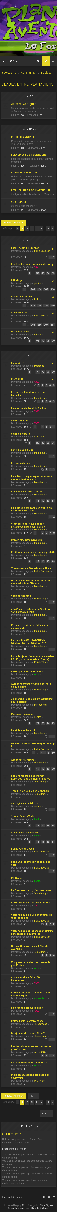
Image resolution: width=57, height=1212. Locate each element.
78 (48, 372)
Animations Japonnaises (25, 832)
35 (53, 273)
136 (52, 305)
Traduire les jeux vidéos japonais (30, 791)
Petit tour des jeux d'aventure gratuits (33, 552)
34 (48, 273)
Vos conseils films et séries (27, 491)
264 (39, 289)
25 (53, 723)
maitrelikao (40, 998)
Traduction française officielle (23, 1208)
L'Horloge (16, 280)
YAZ (36, 267)
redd (36, 674)
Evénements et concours (29, 155)
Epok (37, 819)
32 (37, 273)
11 (37, 500)
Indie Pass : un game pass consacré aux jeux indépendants (31, 478)
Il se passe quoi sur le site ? (27, 1007)
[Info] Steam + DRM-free (25, 248)
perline (37, 283)
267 (46, 324)
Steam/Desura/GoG (22, 816)
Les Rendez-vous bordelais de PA (30, 264)
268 (52, 324)
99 (53, 340)
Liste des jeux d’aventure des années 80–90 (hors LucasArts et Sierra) (32, 658)
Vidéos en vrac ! (20, 420)
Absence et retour (21, 296)
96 (37, 340)
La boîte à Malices (24, 173)
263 (33, 289)
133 (33, 305)
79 (53, 372)
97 (42, 340)
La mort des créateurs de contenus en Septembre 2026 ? (31, 509)
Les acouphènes (20, 463)
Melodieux (39, 398)
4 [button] (36, 228)
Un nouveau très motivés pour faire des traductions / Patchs (31, 582)
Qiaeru (45, 1208)
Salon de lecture (20, 433)
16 (42, 561)
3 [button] (32, 228)
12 (42, 500)
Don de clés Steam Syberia (26, 540)
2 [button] (27, 228)
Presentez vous (20, 331)
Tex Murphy (40, 781)
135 (46, 305)
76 (37, 372)
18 (53, 561)
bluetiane (39, 436)
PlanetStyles (46, 1205)
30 (48, 442)
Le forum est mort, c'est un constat (31, 890)
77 (42, 372)
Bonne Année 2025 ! (22, 848)
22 (37, 723)
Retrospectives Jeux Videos (27, 671)
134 (39, 305)
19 (48, 768)
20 (53, 768)
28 (37, 442)
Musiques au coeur (22, 714)
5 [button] (41, 228)
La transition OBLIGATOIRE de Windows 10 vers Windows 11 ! (28, 642)
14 (53, 500)
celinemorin (40, 762)
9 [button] (48, 228)
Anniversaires (19, 312)
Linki (36, 299)
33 (42, 273)
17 (48, 561)
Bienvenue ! (17, 378)
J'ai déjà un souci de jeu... (25, 803)
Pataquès (39, 365)
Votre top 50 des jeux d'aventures (30, 902)
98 (48, 340)
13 (48, 500)
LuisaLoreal (40, 704)
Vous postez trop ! (21, 595)
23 (42, 723)
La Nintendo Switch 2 (23, 730)
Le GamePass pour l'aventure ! (29, 1062)
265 (46, 289)
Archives (29, 128)
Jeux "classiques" (24, 104)
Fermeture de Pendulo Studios (28, 408)
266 (52, 289)
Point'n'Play (40, 598)
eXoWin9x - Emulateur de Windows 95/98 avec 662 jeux (30, 610)
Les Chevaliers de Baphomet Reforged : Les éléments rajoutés (30, 777)
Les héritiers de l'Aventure (31, 190)
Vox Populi (18, 202)
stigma (37, 334)
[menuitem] (13, 61)
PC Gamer (17, 878)
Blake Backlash (42, 250)
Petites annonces (24, 137)
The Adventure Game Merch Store (31, 568)
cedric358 (39, 1052)
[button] (17, 228)
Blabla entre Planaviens (27, 84)
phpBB (20, 1205)
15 (37, 561)
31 (53, 442)
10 (53, 752)
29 (42, 442)
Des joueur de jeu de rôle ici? (28, 1033)
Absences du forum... (23, 759)
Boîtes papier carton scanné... (28, 1021)
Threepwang (40, 1023)
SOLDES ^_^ (17, 362)
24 (48, 723)
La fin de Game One (22, 450)
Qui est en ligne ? (11, 1134)
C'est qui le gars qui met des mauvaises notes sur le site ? (28, 525)
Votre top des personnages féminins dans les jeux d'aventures (32, 932)
